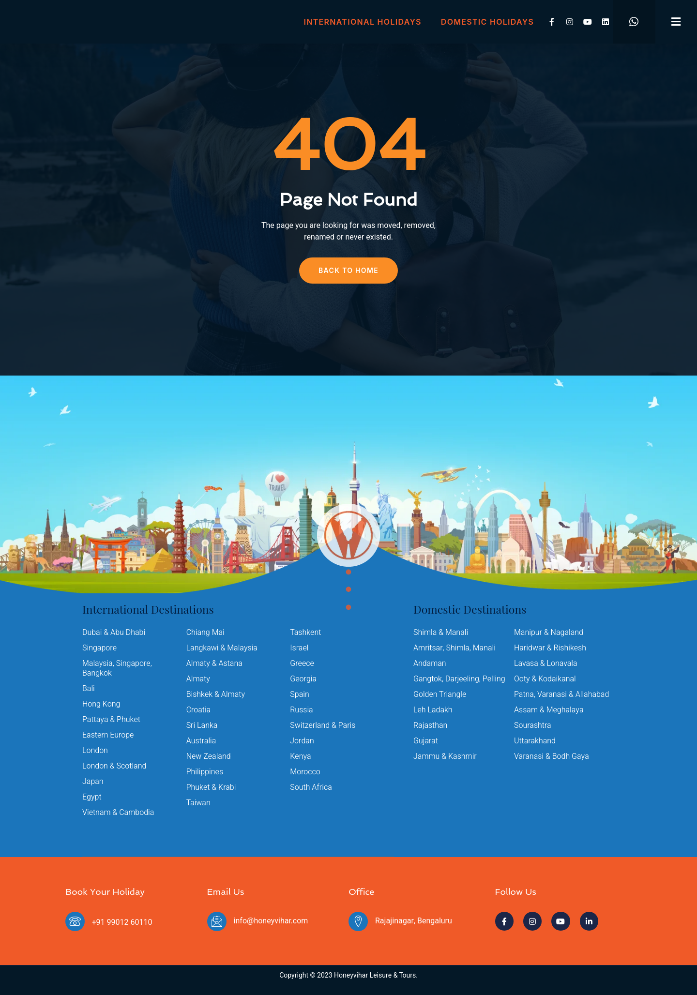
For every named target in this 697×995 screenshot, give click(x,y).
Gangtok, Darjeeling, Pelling (459, 679)
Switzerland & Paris (322, 725)
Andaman (429, 663)
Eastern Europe (108, 735)
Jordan (302, 741)
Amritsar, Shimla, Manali (454, 648)
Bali (88, 688)
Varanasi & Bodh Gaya (551, 756)
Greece (302, 663)
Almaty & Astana (214, 663)
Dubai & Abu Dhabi (113, 632)
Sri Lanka (202, 725)
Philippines (205, 772)
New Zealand (208, 756)
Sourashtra (532, 725)
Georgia (303, 679)
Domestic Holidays (487, 22)
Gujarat (425, 741)
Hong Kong (101, 704)
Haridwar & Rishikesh (550, 648)
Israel (299, 648)
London (95, 750)
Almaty (198, 679)
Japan (93, 781)
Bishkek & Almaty (215, 694)
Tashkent (305, 632)
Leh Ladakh (433, 710)
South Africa (311, 787)
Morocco (305, 772)
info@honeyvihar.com (271, 921)
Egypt (92, 797)
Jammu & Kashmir (445, 756)
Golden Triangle (440, 694)
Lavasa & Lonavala (545, 663)
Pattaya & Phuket (111, 719)
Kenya (300, 756)
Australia (201, 741)
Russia (301, 710)
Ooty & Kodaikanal (545, 679)
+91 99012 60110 (122, 922)
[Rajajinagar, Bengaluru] (358, 921)
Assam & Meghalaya (549, 710)
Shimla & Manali (440, 632)
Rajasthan (430, 725)
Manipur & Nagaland (548, 632)
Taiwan (198, 803)
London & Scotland (114, 766)
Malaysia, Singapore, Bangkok (117, 668)
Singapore (99, 648)
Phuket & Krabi (211, 787)
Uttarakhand (535, 741)
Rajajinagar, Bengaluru (413, 921)
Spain (299, 694)
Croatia (198, 710)
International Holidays (363, 22)
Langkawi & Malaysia (222, 648)
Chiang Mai (205, 632)
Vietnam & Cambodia (118, 812)
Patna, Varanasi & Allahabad (561, 694)
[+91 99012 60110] (75, 921)
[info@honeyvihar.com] (217, 921)
